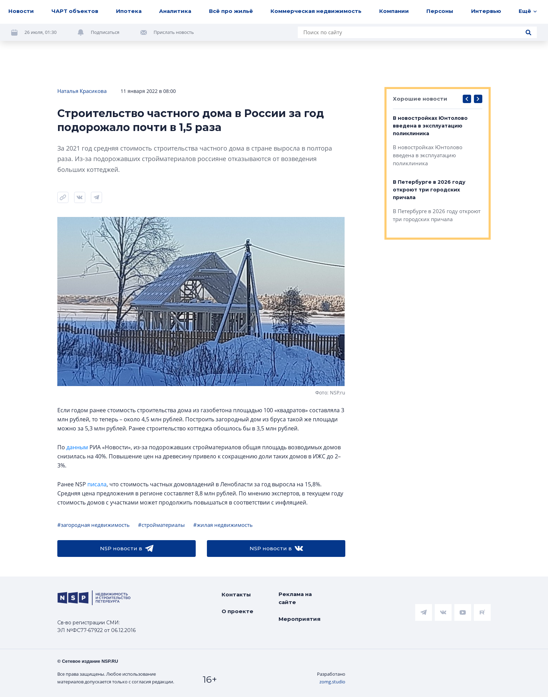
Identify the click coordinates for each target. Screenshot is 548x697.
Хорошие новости (420, 98)
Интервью (486, 11)
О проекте (237, 611)
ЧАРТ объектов (74, 11)
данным (77, 447)
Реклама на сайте (295, 598)
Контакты (236, 594)
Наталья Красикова (82, 90)
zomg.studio (332, 681)
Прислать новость (174, 32)
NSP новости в (126, 548)
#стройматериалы (161, 524)
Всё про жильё (231, 11)
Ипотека (129, 11)
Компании (394, 11)
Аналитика (175, 11)
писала (97, 484)
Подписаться (105, 32)
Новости (21, 11)
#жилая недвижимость (223, 524)
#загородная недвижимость (93, 524)
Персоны (439, 11)
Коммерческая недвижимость (316, 11)
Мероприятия (299, 619)
